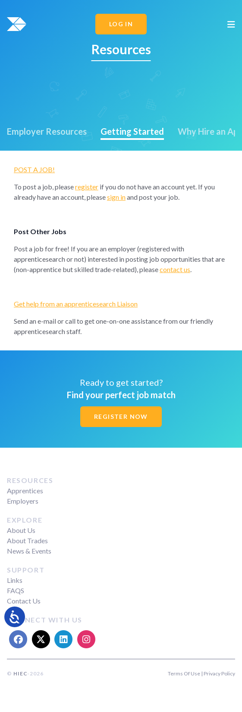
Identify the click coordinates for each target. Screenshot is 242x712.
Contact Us (24, 601)
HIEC (20, 673)
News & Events (29, 551)
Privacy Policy (219, 673)
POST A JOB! (34, 169)
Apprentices (25, 490)
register (86, 187)
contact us (175, 269)
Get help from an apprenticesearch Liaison (76, 304)
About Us (21, 530)
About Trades (27, 540)
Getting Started (132, 131)
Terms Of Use (184, 673)
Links (14, 580)
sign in (116, 197)
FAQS (15, 590)
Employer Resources (47, 131)
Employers (22, 501)
